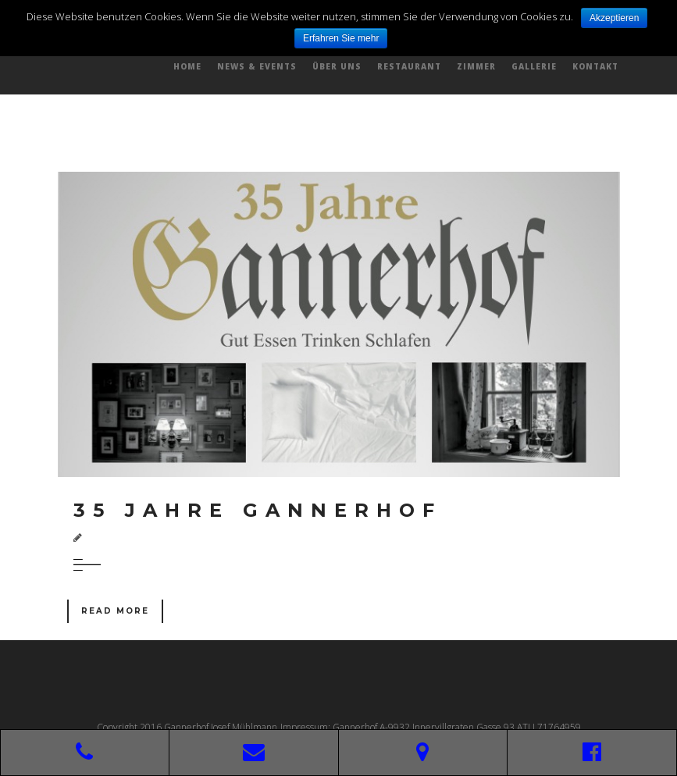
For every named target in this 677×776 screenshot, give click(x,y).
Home (187, 66)
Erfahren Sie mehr (341, 38)
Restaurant (409, 66)
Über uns (337, 66)
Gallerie (534, 66)
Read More (115, 611)
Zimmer (476, 66)
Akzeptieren (614, 17)
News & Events (257, 66)
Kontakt (595, 66)
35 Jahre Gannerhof (257, 510)
